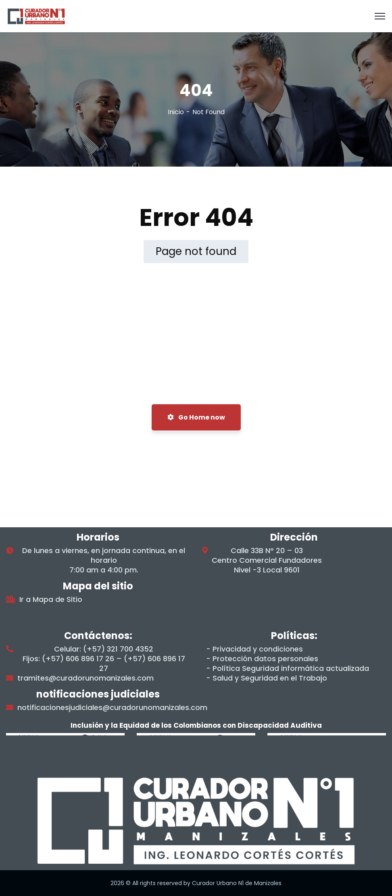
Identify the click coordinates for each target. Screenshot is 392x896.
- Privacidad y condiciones (254, 649)
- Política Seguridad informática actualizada (287, 668)
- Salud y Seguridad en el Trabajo (266, 678)
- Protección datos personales (262, 659)
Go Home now (196, 417)
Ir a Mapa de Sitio (50, 599)
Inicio (176, 112)
